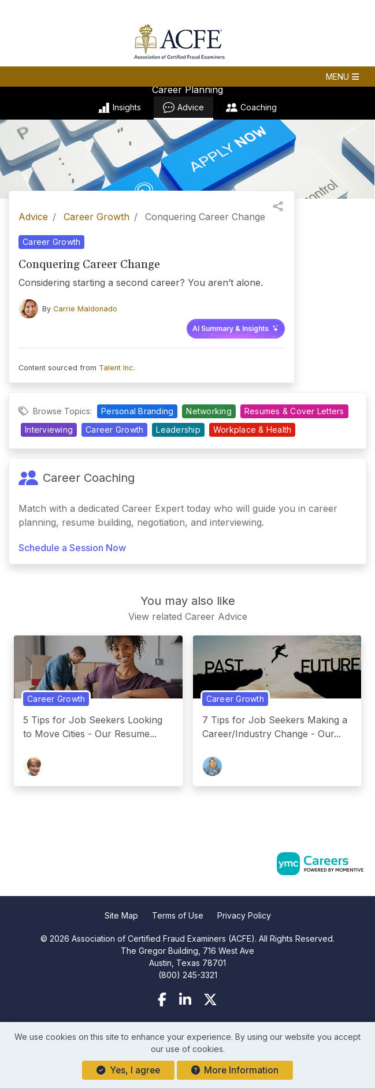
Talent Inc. (117, 367)
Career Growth (96, 216)
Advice (183, 107)
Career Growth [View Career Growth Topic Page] (51, 242)
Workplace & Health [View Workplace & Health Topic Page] (252, 429)
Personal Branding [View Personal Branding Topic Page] (137, 411)
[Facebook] (162, 999)
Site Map (121, 915)
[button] (187, 76)
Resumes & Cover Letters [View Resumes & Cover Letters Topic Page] (294, 411)
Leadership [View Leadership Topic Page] (178, 429)
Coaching (251, 107)
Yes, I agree (127, 1070)
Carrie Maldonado (85, 308)
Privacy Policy (244, 915)
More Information (235, 1070)
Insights (119, 107)
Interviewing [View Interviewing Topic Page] (49, 429)
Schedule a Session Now (72, 547)
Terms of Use (177, 915)
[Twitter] (210, 999)
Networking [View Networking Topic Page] (209, 411)
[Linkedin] (185, 999)
